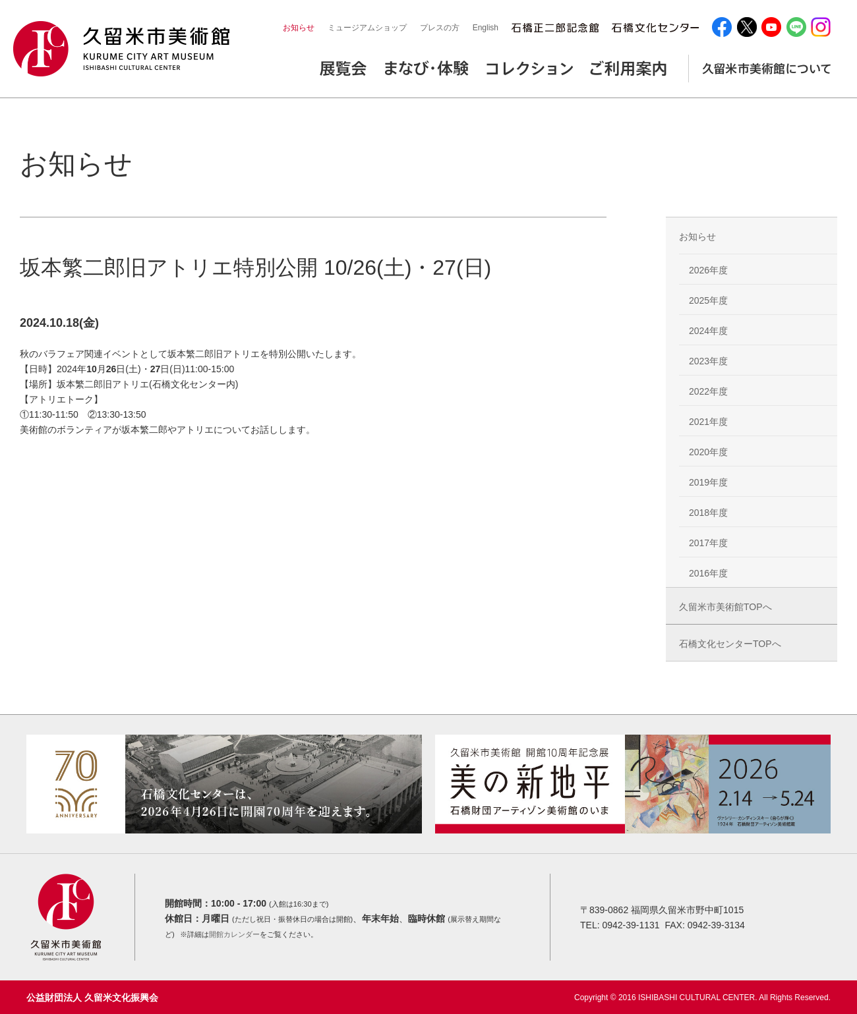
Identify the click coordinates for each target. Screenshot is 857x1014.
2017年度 (708, 543)
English (485, 27)
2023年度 (708, 361)
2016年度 (708, 573)
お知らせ (298, 27)
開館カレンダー (234, 934)
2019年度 (708, 482)
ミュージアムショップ (367, 27)
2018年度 (708, 512)
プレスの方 (439, 27)
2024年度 (708, 330)
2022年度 (708, 391)
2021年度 (708, 421)
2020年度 (708, 452)
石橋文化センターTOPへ (730, 643)
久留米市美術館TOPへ (725, 607)
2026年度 (708, 270)
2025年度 (708, 300)
